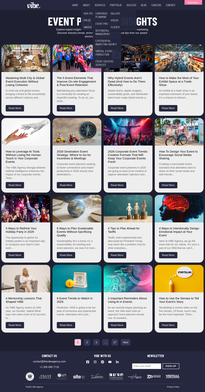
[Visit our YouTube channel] (109, 361)
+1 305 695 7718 (49, 367)
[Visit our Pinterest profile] (102, 361)
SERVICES (100, 5)
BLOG (144, 5)
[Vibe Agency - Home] (33, 5)
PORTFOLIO (116, 5)
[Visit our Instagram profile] (95, 361)
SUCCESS (131, 5)
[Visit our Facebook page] (87, 361)
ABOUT (86, 5)
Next (125, 342)
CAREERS (156, 5)
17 (114, 342)
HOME (75, 5)
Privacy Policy (173, 387)
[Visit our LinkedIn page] (117, 361)
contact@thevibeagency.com (49, 361)
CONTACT (171, 5)
